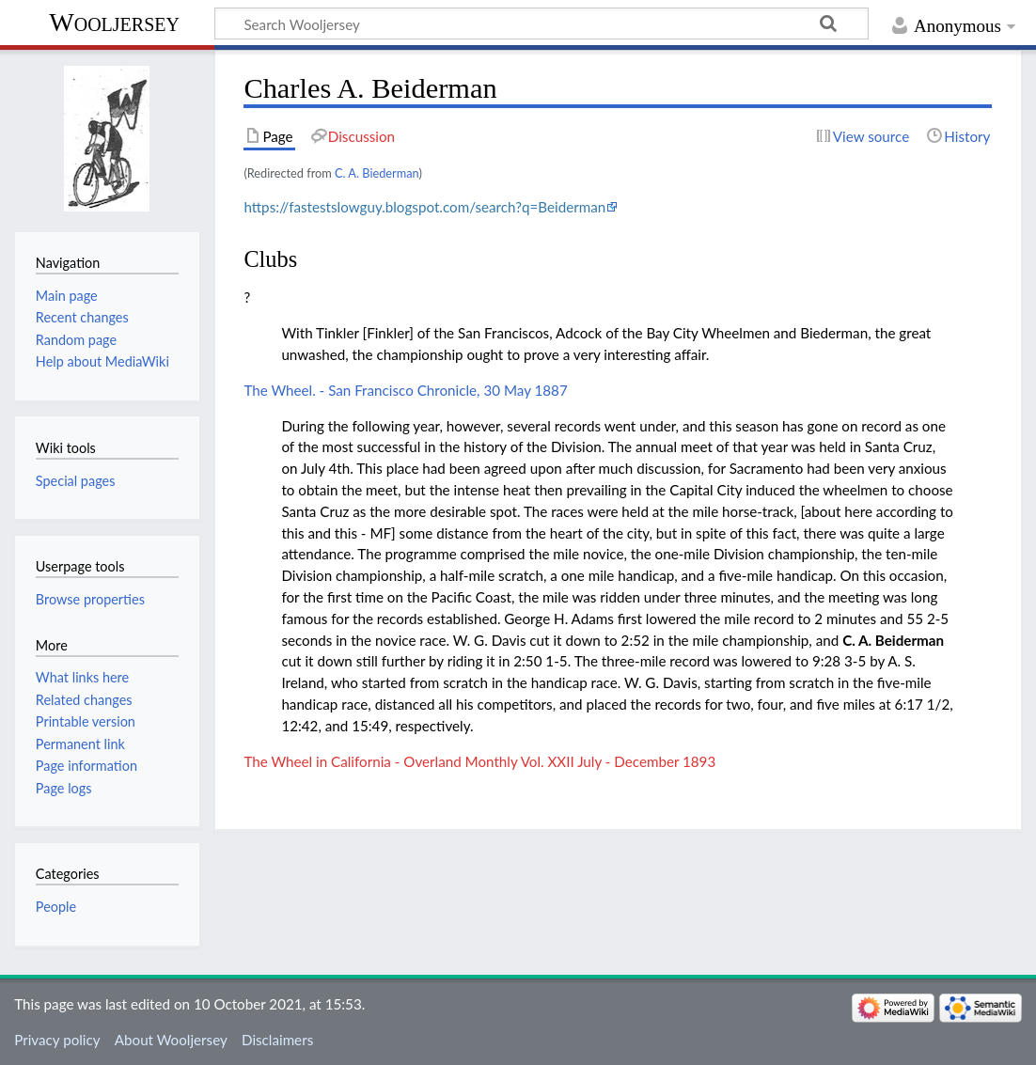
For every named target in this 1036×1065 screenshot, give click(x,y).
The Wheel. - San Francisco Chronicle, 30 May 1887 (405, 390)
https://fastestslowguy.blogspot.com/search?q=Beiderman (424, 206)
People (56, 907)
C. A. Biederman (376, 172)
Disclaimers (277, 1039)
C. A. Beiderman (893, 640)
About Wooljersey (171, 1039)
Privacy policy (57, 1039)
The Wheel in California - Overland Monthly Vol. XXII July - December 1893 (479, 761)
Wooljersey (114, 22)
